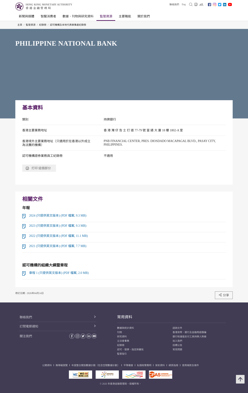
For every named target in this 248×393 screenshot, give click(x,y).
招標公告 (177, 345)
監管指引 (122, 354)
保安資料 (160, 365)
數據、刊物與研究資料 (78, 16)
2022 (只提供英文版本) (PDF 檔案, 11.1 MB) (58, 236)
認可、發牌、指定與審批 (130, 349)
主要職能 (125, 16)
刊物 (119, 332)
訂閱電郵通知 (29, 326)
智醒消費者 (48, 16)
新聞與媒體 (26, 16)
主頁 (19, 25)
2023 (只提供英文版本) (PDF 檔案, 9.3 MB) (57, 225)
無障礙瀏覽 (62, 365)
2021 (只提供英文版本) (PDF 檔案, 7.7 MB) (57, 246)
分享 (224, 295)
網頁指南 (173, 365)
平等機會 (128, 365)
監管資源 (106, 16)
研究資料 (122, 336)
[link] (201, 4)
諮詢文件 (177, 328)
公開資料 (47, 365)
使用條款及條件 (190, 365)
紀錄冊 (42, 25)
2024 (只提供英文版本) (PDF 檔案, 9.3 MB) (57, 215)
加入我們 (177, 341)
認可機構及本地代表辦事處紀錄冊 (68, 25)
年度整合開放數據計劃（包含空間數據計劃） (95, 365)
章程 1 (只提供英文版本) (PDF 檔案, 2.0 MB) (59, 273)
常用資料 (124, 317)
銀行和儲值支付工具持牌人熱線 (189, 336)
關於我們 (143, 16)
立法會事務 (123, 341)
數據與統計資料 (125, 328)
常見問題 (177, 349)
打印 (38, 168)
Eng (184, 4)
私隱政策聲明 (144, 365)
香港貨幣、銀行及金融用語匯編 (189, 332)
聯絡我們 (174, 4)
